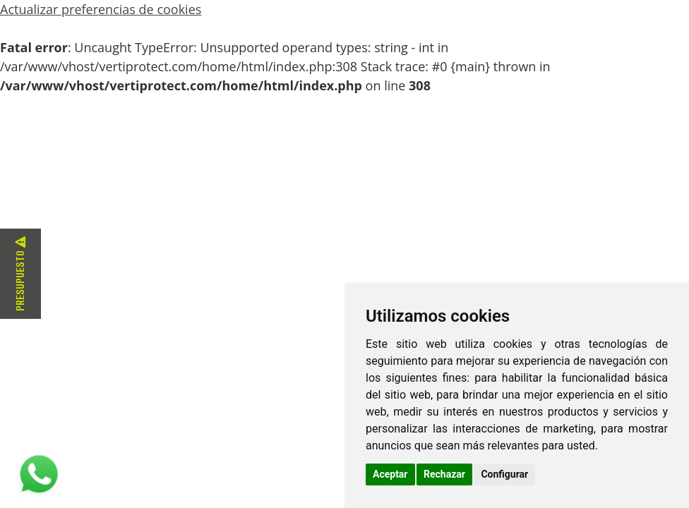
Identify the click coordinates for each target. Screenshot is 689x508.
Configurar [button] (504, 474)
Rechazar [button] (444, 474)
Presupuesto (20, 273)
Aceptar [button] (390, 474)
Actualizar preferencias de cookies (100, 9)
